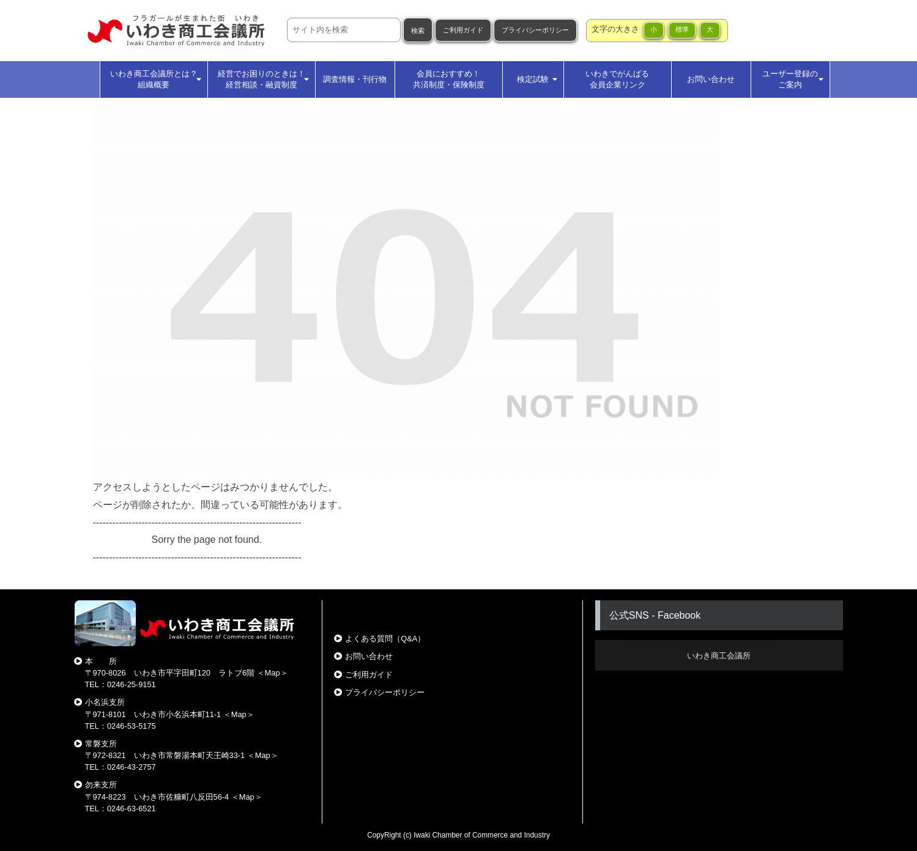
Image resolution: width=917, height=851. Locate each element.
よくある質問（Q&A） (385, 638)
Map (272, 672)
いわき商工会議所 (719, 655)
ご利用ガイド (463, 30)
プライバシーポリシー (535, 30)
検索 (418, 30)
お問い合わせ (369, 656)
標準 (682, 29)
